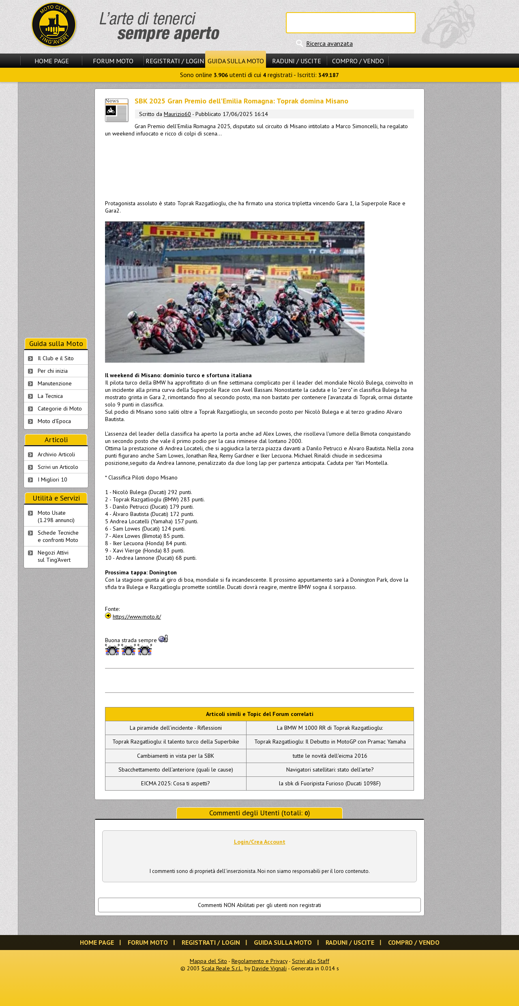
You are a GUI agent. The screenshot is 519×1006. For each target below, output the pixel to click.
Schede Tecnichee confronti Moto (58, 536)
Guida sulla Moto (236, 61)
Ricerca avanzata (329, 43)
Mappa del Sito (208, 961)
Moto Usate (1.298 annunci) (56, 516)
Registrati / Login (175, 61)
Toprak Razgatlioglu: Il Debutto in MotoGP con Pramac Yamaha (330, 741)
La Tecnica (50, 396)
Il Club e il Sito (56, 358)
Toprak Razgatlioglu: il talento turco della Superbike (175, 741)
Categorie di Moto (60, 408)
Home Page (51, 61)
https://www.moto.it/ (137, 616)
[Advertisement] (259, 166)
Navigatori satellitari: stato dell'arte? (330, 769)
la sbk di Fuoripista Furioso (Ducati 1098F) (330, 783)
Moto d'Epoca (54, 421)
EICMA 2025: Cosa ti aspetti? (175, 783)
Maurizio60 (177, 114)
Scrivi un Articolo (58, 467)
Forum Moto (113, 61)
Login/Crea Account (259, 841)
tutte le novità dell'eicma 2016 (330, 755)
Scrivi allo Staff (310, 961)
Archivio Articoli (56, 454)
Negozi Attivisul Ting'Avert (54, 556)
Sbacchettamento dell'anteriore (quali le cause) (175, 769)
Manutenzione (55, 383)
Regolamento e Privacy (259, 961)
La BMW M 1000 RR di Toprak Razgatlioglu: (330, 727)
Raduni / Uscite (296, 61)
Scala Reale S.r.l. (222, 968)
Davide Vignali (269, 968)
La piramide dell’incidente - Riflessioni (176, 727)
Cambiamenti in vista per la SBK (175, 755)
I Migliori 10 (52, 479)
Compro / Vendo (358, 61)
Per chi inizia (53, 370)
